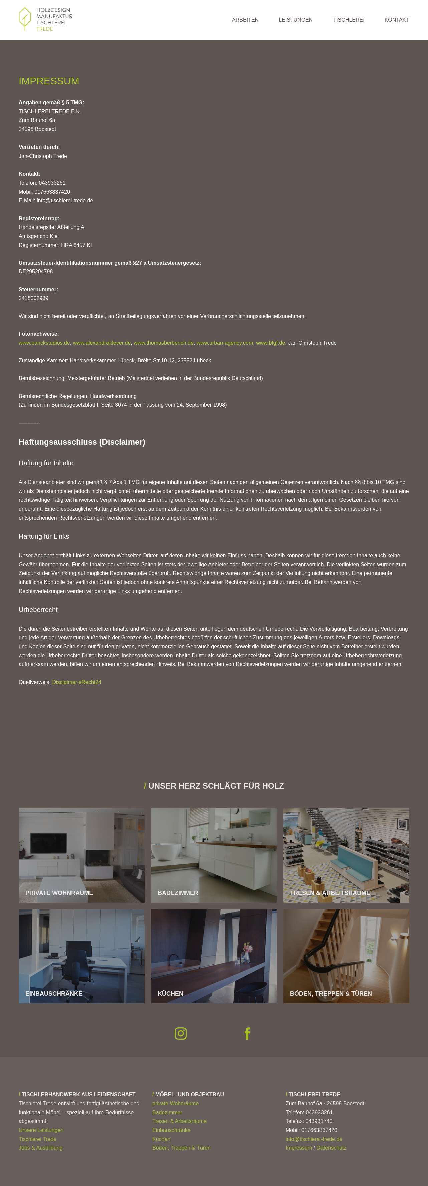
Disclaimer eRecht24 (76, 682)
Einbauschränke (171, 1130)
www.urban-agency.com (225, 343)
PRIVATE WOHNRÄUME (59, 893)
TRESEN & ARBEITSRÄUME (330, 893)
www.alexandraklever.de (102, 343)
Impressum (299, 1148)
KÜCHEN (170, 993)
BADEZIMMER (178, 893)
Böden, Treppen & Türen (181, 1148)
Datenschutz (331, 1148)
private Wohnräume (175, 1103)
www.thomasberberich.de (164, 343)
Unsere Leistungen (41, 1130)
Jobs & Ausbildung (41, 1148)
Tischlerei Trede (37, 1139)
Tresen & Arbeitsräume (179, 1121)
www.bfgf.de (270, 343)
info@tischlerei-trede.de (314, 1139)
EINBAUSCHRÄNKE (53, 993)
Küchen (161, 1139)
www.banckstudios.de (44, 343)
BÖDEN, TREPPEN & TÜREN (331, 993)
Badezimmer (167, 1112)
